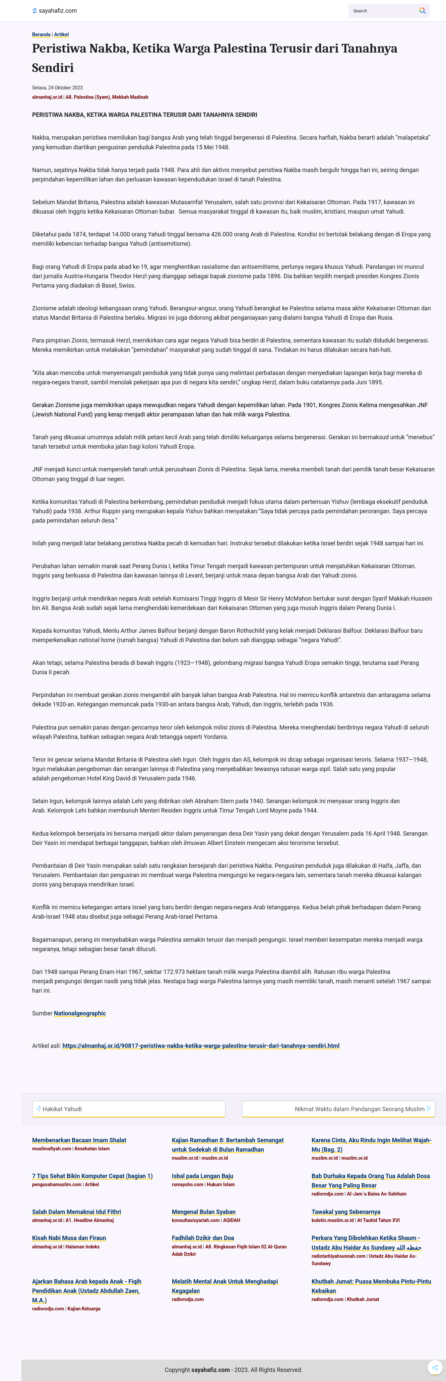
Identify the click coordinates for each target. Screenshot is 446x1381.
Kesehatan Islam (92, 1148)
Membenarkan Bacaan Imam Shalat (79, 1140)
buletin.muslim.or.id (333, 1220)
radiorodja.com (327, 1194)
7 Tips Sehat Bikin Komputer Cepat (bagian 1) (92, 1176)
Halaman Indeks (83, 1246)
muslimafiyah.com (51, 1148)
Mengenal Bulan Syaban (204, 1212)
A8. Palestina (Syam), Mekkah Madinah (107, 97)
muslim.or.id (185, 1158)
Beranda (41, 34)
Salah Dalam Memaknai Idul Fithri (76, 1212)
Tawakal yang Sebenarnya (346, 1212)
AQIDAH (231, 1220)
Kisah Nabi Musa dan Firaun (69, 1238)
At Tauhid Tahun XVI (378, 1220)
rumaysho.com (187, 1184)
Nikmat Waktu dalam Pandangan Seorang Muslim (363, 1109)
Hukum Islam (221, 1184)
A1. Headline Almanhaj (90, 1220)
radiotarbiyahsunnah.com (339, 1256)
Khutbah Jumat (363, 1299)
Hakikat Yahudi (59, 1109)
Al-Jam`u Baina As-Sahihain (377, 1194)
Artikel (61, 34)
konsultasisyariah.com (195, 1220)
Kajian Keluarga (83, 1308)
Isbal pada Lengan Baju (202, 1176)
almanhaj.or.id (47, 97)
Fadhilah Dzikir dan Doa (203, 1238)
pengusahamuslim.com (56, 1184)
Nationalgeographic (80, 1013)
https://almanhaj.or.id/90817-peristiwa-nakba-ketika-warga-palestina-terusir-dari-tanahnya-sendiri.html (200, 1046)
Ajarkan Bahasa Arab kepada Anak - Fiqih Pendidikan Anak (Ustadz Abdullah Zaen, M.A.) (86, 1291)
